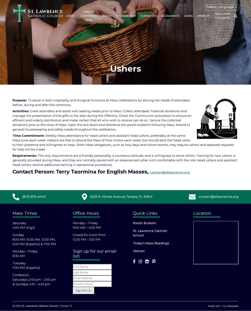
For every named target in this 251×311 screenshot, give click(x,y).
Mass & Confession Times (88, 16)
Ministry (203, 16)
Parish (107, 16)
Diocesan (232, 306)
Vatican (139, 251)
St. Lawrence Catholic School (150, 233)
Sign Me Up (83, 290)
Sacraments (170, 16)
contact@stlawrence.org (170, 172)
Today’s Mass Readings (151, 243)
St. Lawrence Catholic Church (40, 305)
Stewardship (126, 16)
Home (70, 16)
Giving (188, 16)
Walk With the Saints (222, 16)
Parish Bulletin (144, 223)
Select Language (220, 7)
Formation (148, 16)
